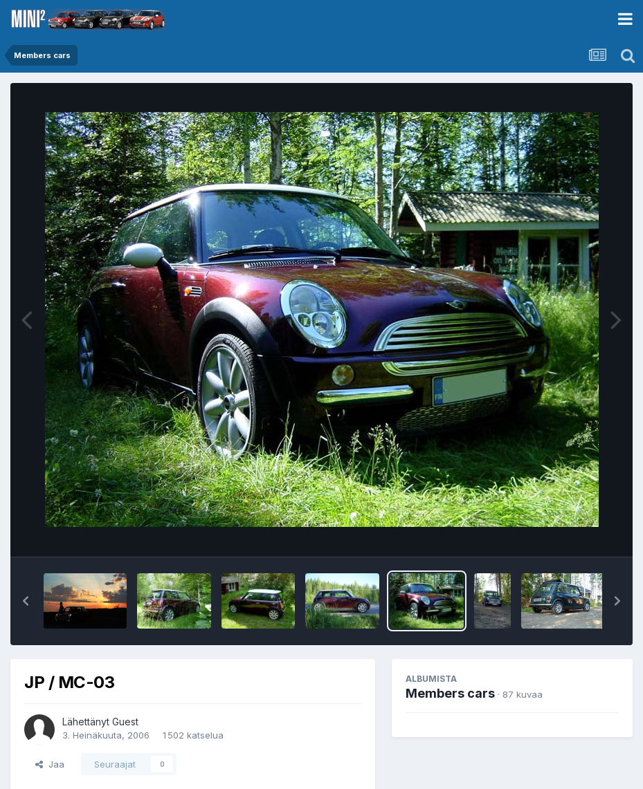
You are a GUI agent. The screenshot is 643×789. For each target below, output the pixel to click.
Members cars (450, 693)
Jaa (49, 764)
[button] (25, 601)
